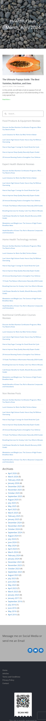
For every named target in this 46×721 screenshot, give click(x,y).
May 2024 (12, 545)
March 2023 (13, 591)
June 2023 (12, 581)
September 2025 (15, 496)
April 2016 (12, 614)
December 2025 (15, 486)
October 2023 (14, 568)
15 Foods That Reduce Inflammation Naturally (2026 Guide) (22, 206)
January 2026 (13, 483)
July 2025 (12, 503)
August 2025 (13, 499)
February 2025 (14, 516)
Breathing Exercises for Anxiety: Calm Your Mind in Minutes (22, 211)
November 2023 (15, 565)
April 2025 (12, 509)
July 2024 (12, 539)
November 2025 (15, 489)
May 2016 (12, 611)
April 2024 (12, 549)
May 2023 (12, 585)
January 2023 (13, 595)
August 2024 (13, 535)
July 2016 (12, 604)
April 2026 (12, 473)
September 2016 (15, 601)
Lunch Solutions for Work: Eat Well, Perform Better (19, 135)
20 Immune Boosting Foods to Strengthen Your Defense (21, 157)
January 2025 (13, 519)
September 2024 (15, 532)
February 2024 (14, 555)
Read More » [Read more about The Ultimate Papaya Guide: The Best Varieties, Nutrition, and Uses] (6, 99)
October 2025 (14, 493)
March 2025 (13, 512)
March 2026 (13, 476)
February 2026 (14, 480)
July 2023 (12, 578)
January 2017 (13, 598)
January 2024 (13, 558)
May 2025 (12, 506)
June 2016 (12, 608)
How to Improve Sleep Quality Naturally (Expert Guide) (20, 152)
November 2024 (15, 526)
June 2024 (12, 542)
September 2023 (15, 572)
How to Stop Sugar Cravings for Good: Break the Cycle (20, 147)
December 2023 (15, 562)
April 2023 (12, 588)
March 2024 (13, 552)
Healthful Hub (23, 20)
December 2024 (15, 522)
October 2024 (14, 529)
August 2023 (13, 575)
